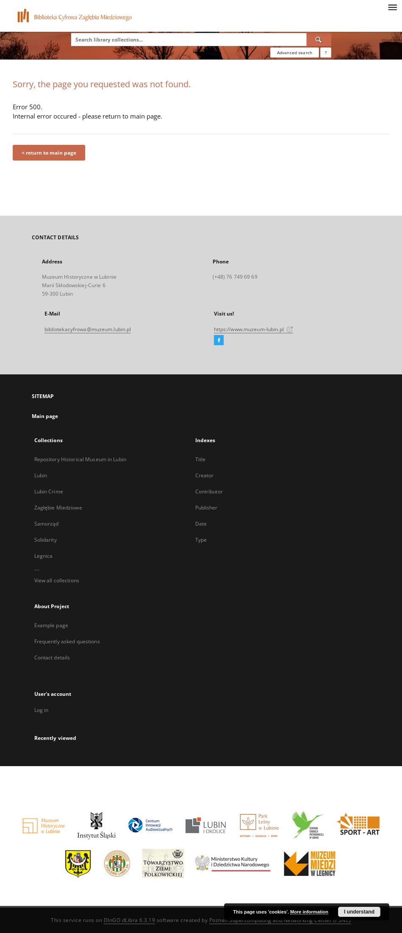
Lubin (40, 475)
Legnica (43, 555)
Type (201, 539)
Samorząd (46, 523)
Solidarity (45, 539)
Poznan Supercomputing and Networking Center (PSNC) (280, 920)
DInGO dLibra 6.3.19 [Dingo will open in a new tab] (129, 920)
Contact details (52, 657)
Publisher (206, 507)
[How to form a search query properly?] (325, 52)
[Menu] (392, 7)
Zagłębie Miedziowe (58, 507)
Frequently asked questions (67, 641)
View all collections (56, 580)
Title (200, 459)
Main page (45, 416)
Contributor (209, 491)
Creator (204, 475)
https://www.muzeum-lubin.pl (253, 329)
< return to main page (49, 152)
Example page (51, 625)
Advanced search (294, 52)
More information (309, 911)
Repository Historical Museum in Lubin (80, 459)
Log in (41, 710)
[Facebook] (219, 340)
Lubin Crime (48, 491)
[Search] (319, 39)
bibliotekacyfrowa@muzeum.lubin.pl (87, 329)
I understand (359, 912)
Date (201, 523)
